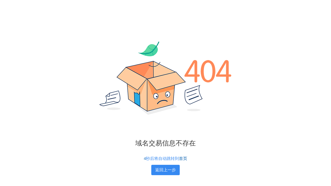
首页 (183, 158)
